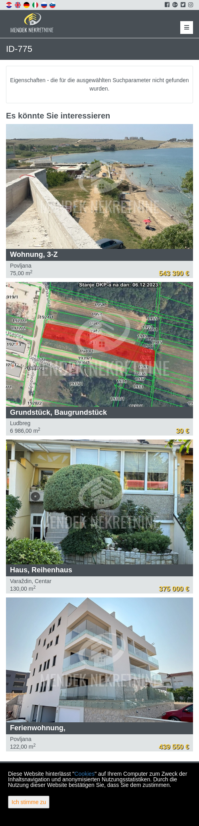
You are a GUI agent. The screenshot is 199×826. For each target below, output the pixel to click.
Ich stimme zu (29, 802)
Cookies (85, 774)
